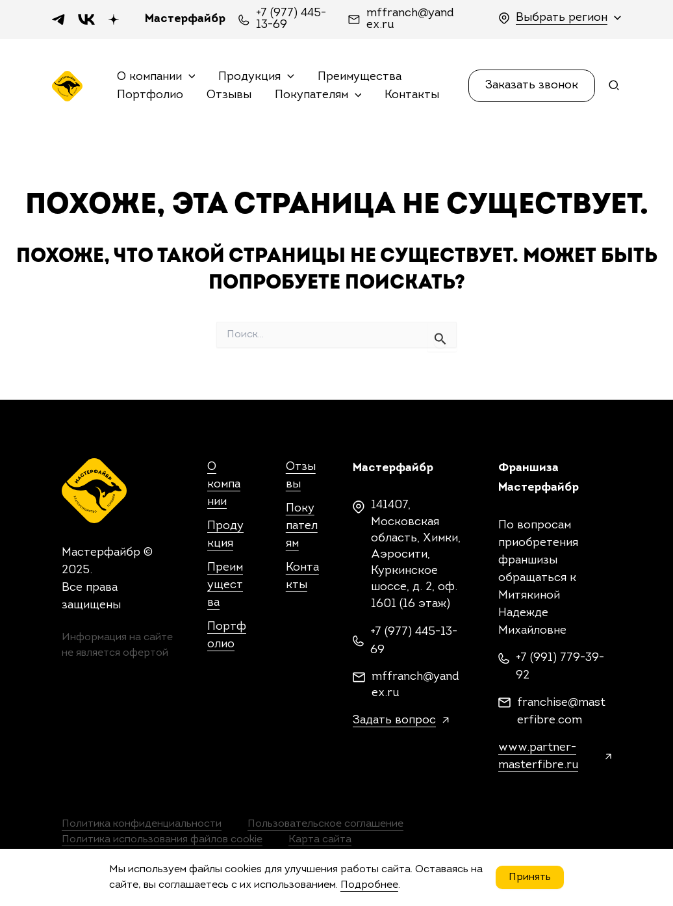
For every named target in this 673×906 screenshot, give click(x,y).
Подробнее (369, 885)
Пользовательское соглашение (325, 824)
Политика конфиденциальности (142, 824)
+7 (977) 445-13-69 (291, 19)
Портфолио (150, 95)
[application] (189, 77)
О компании (156, 77)
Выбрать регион (561, 18)
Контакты (412, 95)
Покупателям (318, 95)
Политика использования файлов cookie (162, 840)
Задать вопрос (394, 720)
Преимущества (359, 77)
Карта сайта (319, 840)
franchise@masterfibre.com (561, 712)
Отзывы (229, 95)
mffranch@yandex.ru (410, 19)
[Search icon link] (614, 88)
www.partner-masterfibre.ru (538, 756)
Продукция (256, 77)
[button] (531, 86)
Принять (530, 877)
